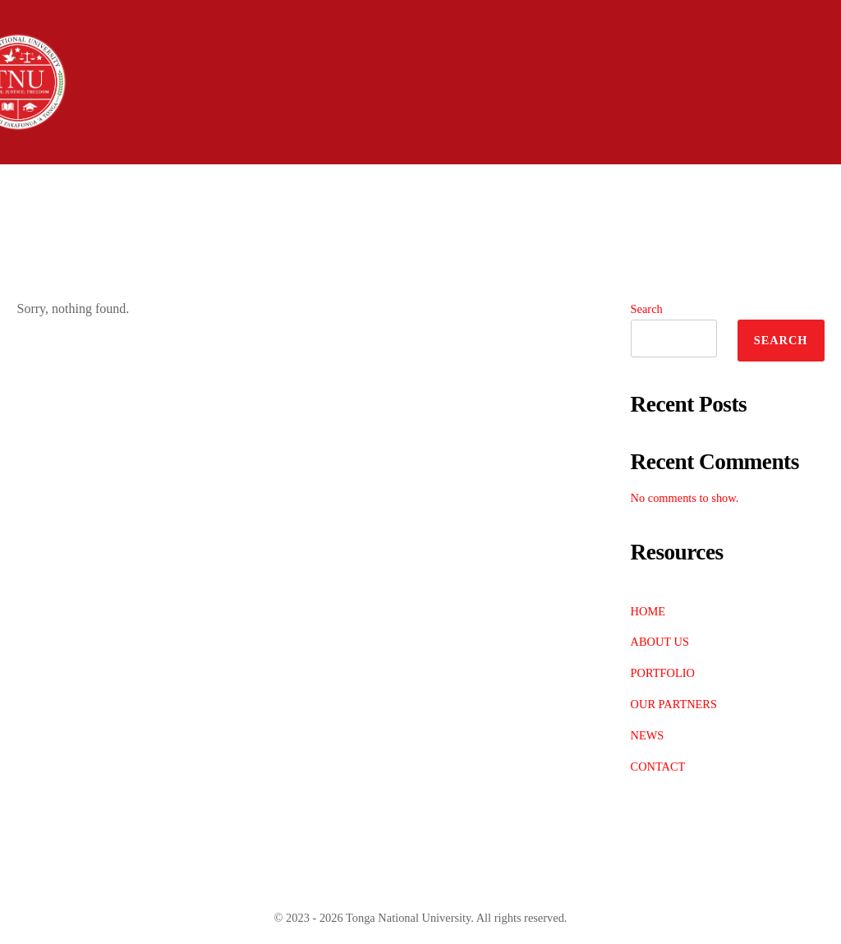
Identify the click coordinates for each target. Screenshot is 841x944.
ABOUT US (660, 641)
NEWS (647, 735)
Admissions (275, 186)
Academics (417, 186)
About (150, 186)
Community (691, 186)
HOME (648, 611)
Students (553, 186)
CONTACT (658, 766)
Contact (193, 231)
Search (647, 308)
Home (49, 186)
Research (65, 231)
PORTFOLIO (663, 672)
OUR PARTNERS (674, 704)
